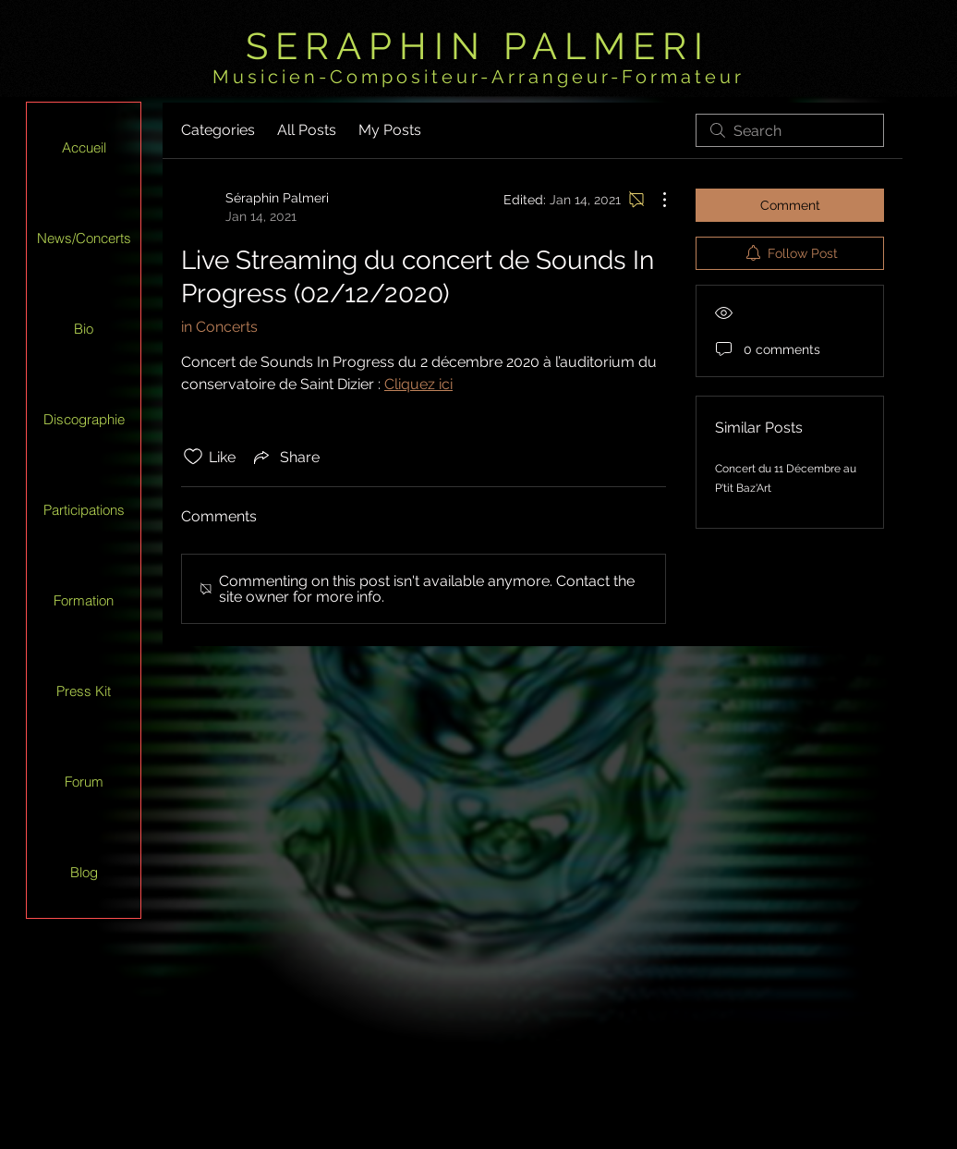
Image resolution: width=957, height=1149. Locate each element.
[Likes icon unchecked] (193, 457)
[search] (790, 130)
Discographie (84, 419)
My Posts (389, 130)
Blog (84, 872)
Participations (84, 510)
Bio (83, 328)
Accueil (84, 147)
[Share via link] (285, 457)
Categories (218, 130)
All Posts (306, 130)
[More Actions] (655, 200)
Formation (84, 600)
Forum (84, 781)
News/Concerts (84, 238)
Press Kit (83, 691)
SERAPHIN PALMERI (478, 45)
